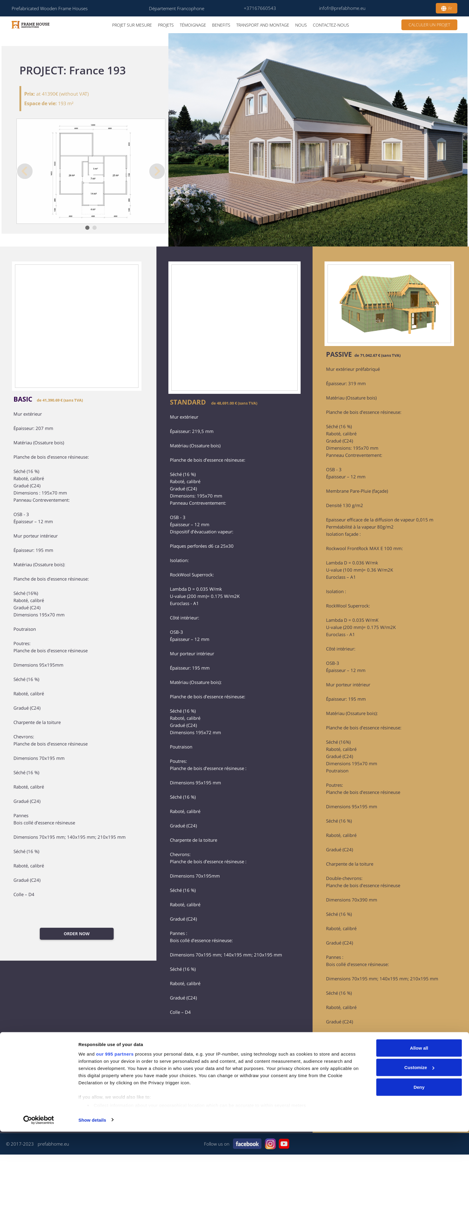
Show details (92, 1205)
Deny (419, 1172)
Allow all (419, 1133)
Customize (419, 1152)
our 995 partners (115, 1139)
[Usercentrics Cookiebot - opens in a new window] (39, 1205)
